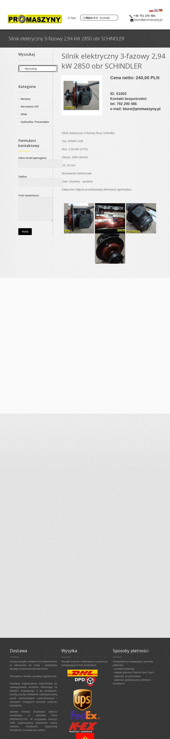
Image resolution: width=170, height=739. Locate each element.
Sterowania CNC (30, 106)
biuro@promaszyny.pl (148, 20)
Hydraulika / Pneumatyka (35, 122)
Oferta (87, 18)
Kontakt (105, 18)
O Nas (72, 18)
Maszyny (25, 99)
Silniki (24, 114)
